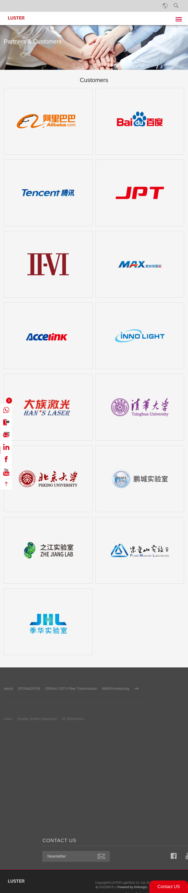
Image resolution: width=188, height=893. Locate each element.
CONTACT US (121, 840)
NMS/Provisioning (54, 689)
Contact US (168, 886)
